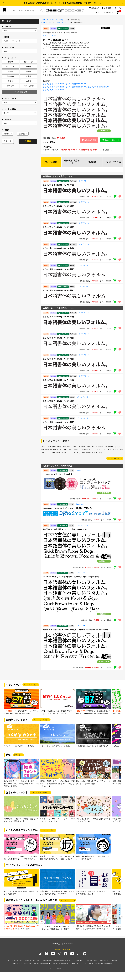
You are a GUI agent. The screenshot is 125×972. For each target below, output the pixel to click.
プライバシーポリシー (15, 960)
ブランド (6, 27)
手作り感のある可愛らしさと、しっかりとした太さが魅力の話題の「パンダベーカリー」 (62, 3)
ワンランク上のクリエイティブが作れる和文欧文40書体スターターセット (71, 577)
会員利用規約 (47, 960)
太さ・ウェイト (9, 99)
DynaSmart (79, 504)
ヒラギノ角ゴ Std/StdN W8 (98, 87)
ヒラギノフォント (60, 22)
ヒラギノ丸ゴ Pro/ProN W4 (53, 90)
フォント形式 (8, 47)
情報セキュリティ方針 (32, 960)
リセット (8, 141)
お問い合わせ (104, 960)
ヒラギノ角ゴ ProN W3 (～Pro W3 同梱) (58, 206)
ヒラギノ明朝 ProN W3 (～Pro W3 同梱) (58, 269)
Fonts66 (78, 470)
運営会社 (114, 960)
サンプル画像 (51, 162)
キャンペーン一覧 (30, 685)
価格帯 (6, 130)
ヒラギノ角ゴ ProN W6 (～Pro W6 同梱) (58, 227)
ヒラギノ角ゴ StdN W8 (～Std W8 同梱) (58, 185)
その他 (61, 20)
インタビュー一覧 (47, 830)
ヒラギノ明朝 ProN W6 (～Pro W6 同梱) (58, 290)
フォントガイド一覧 (40, 720)
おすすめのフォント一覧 (39, 792)
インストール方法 (113, 162)
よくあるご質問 (92, 960)
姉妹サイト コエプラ (79, 963)
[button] (3, 3)
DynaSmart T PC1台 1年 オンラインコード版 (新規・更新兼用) (67, 508)
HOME (43, 20)
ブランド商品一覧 (113, 458)
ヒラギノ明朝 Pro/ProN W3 (53, 84)
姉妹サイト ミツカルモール (22, 963)
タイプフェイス (52, 20)
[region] (82, 190)
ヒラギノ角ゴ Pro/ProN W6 (75, 87)
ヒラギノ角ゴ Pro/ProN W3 (53, 87)
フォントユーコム (82, 525)
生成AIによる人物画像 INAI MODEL (100, 963)
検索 (28, 141)
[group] (21, 702)
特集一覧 (17, 755)
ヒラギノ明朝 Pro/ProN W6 (75, 84)
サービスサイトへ (66, 900)
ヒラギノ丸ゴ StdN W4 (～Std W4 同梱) (58, 248)
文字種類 (6, 119)
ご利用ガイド (79, 960)
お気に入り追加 (89, 140)
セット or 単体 (9, 109)
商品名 (6, 37)
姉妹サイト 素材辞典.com (61, 963)
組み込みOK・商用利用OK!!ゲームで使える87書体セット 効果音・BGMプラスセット (76, 630)
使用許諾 (92, 162)
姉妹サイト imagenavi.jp (42, 963)
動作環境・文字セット (72, 162)
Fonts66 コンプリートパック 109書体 (57, 474)
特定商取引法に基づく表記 (63, 960)
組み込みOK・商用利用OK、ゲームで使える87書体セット (65, 529)
